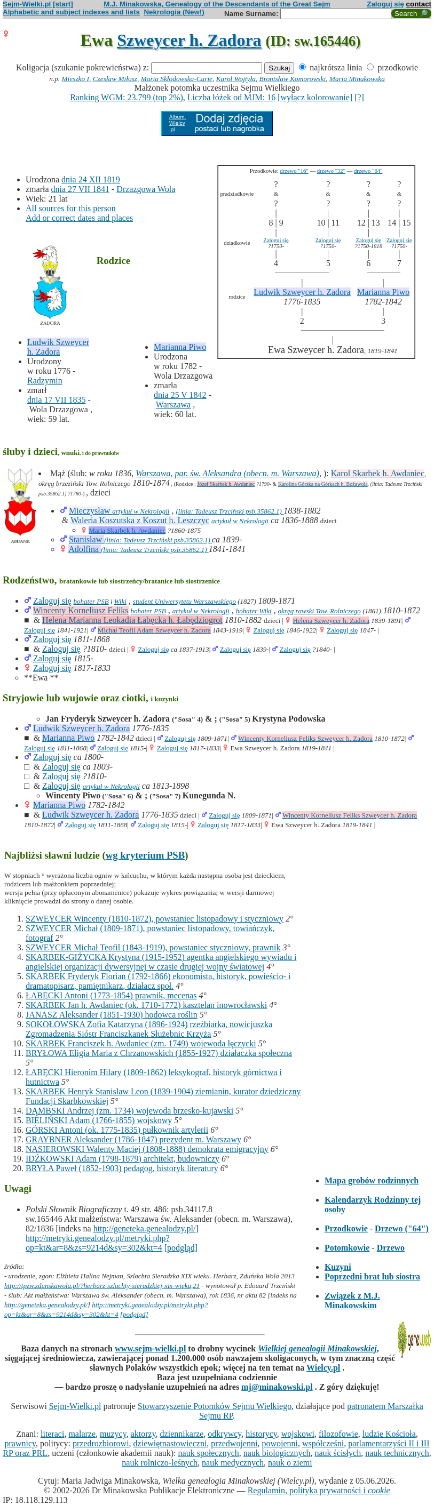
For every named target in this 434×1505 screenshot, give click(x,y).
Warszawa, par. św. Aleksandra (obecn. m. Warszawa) (227, 473)
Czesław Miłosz (115, 79)
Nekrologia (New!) (174, 12)
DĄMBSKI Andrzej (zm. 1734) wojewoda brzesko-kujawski (129, 1110)
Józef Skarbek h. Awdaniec (226, 484)
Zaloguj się (385, 4)
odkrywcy (224, 1433)
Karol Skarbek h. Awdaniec (377, 473)
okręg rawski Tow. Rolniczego (319, 611)
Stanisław (86, 539)
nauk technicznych (397, 1453)
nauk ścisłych (337, 1453)
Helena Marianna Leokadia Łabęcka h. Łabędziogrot (132, 620)
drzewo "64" (368, 171)
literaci (52, 1433)
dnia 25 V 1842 (180, 394)
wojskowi (297, 1433)
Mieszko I (75, 79)
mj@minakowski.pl (277, 1386)
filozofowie (338, 1433)
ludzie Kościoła (389, 1433)
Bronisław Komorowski (292, 79)
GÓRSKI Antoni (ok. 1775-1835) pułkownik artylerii (117, 1129)
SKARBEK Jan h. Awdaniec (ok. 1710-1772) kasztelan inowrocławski (146, 1005)
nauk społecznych (208, 1453)
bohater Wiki (254, 611)
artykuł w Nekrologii (140, 511)
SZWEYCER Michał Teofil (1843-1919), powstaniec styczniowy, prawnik (153, 947)
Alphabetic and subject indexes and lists (71, 12)
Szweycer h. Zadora (189, 40)
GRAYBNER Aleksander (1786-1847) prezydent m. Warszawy (133, 1139)
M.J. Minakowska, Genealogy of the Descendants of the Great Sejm (217, 4)
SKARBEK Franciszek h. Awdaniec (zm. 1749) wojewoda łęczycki (141, 1043)
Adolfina (84, 549)
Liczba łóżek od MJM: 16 (231, 97)
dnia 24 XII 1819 (90, 179)
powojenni (280, 1443)
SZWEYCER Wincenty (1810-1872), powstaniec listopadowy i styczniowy (154, 918)
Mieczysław (90, 510)
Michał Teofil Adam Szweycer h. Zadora (154, 630)
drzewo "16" (294, 171)
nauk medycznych (233, 1462)
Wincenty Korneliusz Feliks (81, 610)
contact (418, 4)
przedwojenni (234, 1443)
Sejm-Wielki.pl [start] (38, 4)
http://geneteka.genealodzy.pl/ (144, 1228)
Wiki (120, 601)
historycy (261, 1433)
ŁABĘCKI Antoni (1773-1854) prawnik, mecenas (111, 995)
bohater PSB (91, 601)
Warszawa (173, 404)
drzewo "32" (331, 171)
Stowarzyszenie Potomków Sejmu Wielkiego (214, 1406)
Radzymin (44, 380)
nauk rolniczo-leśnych (160, 1462)
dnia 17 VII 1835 (56, 399)
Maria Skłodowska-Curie (176, 79)
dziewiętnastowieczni (170, 1443)
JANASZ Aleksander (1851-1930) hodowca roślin (112, 1014)
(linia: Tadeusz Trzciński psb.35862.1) (229, 511)
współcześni (323, 1443)
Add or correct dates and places (79, 217)
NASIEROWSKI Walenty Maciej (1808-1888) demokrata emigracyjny (147, 1149)
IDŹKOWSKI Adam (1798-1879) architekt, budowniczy (122, 1158)
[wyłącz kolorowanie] (315, 97)
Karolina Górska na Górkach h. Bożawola (323, 484)
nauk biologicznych (277, 1453)
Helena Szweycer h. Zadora (331, 621)
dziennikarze (182, 1433)
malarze (82, 1433)
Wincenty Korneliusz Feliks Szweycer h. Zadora (305, 738)
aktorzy (143, 1433)
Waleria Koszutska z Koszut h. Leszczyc (139, 520)
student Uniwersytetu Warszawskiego (184, 601)
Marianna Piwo (180, 346)
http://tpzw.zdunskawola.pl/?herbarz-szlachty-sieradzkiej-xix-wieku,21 (102, 1286)
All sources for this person (71, 208)
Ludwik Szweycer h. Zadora (58, 347)
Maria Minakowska (357, 79)
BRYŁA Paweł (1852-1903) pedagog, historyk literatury (122, 1168)
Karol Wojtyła (236, 79)
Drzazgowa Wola (145, 189)
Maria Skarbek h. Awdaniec (127, 530)
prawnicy (20, 1443)
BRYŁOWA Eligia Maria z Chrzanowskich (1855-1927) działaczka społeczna (159, 1053)
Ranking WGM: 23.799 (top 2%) (126, 97)
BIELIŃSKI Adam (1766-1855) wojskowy (99, 1120)
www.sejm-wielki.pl (150, 1348)
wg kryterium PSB (145, 855)
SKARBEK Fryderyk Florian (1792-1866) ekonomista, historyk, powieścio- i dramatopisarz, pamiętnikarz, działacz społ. (158, 981)
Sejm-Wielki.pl (75, 1406)
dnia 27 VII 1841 (80, 189)
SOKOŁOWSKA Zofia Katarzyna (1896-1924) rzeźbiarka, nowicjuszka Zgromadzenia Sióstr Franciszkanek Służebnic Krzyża (149, 1029)
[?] (359, 97)
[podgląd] (181, 1247)
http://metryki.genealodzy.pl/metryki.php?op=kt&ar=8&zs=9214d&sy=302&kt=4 (98, 1243)
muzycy (113, 1433)
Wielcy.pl (323, 1367)
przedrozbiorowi (101, 1443)
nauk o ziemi (290, 1462)
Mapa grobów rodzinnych (372, 1180)
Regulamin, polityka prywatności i (319, 1490)
